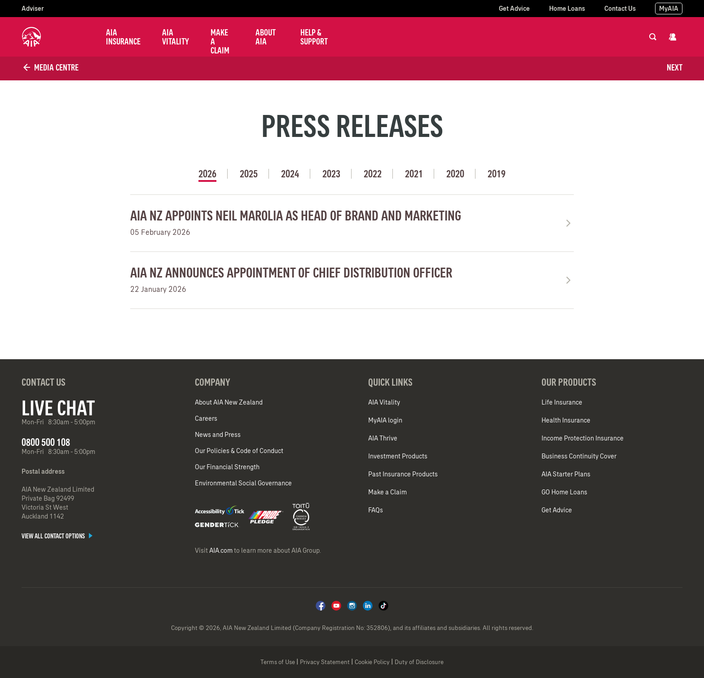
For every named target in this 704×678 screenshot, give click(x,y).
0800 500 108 (46, 442)
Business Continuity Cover (578, 456)
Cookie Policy (372, 662)
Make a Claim (220, 41)
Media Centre (50, 67)
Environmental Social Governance (243, 483)
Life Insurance (561, 402)
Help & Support (314, 37)
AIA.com (221, 550)
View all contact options (57, 536)
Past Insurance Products (403, 474)
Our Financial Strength (227, 467)
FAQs (375, 510)
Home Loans (567, 8)
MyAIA (668, 8)
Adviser (33, 8)
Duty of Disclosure (419, 662)
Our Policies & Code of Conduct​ (239, 451)
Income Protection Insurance (582, 438)
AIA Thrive (382, 438)
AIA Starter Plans (565, 474)
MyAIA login (385, 420)
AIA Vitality (175, 37)
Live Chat (58, 408)
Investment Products (397, 456)
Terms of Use (277, 662)
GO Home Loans (564, 492)
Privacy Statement (325, 662)
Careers (206, 418)
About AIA (265, 37)
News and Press (218, 435)
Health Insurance (565, 420)
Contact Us (620, 8)
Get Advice (514, 8)
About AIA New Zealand (229, 402)
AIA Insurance (123, 37)
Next (674, 67)
